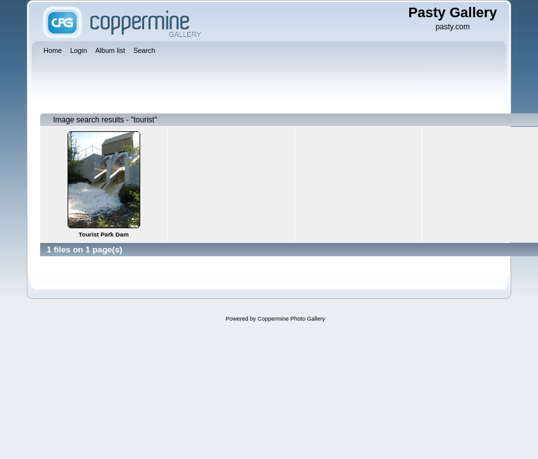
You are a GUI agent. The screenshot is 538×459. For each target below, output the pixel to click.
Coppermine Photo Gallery (291, 319)
